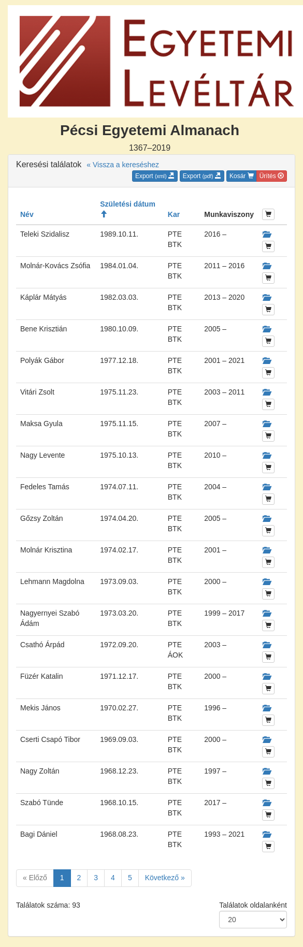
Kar (174, 214)
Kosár (241, 176)
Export (155, 176)
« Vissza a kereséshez (122, 165)
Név (27, 214)
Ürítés (271, 176)
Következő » (165, 877)
